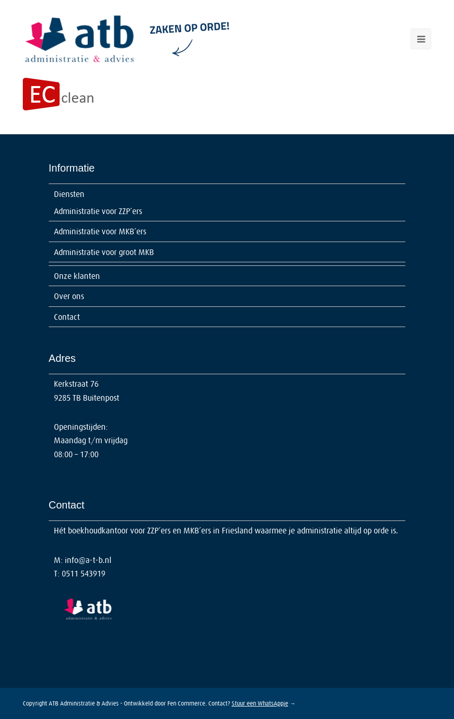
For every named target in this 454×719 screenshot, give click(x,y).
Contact (67, 316)
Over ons (69, 296)
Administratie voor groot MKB (104, 252)
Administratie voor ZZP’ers (98, 211)
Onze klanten (77, 275)
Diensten (69, 194)
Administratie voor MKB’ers (100, 231)
